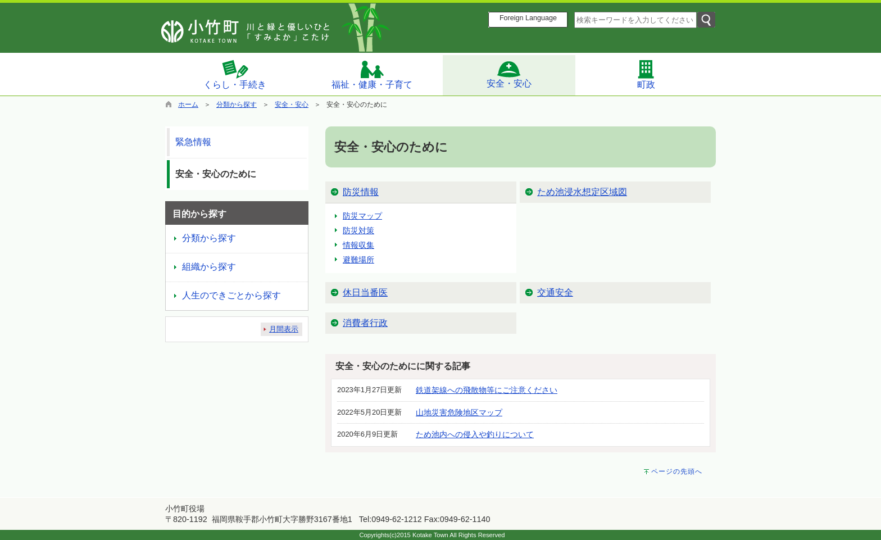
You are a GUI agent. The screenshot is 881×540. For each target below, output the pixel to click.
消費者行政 (365, 323)
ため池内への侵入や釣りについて (475, 434)
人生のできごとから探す (231, 295)
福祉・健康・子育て (371, 74)
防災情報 (361, 192)
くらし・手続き (234, 74)
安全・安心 (509, 74)
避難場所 (358, 259)
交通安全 (555, 292)
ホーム (188, 104)
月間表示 (283, 329)
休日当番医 (365, 292)
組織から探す (209, 266)
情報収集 (358, 244)
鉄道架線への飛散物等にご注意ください (486, 389)
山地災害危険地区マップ (459, 412)
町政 (646, 74)
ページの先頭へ (676, 471)
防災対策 (358, 230)
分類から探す (236, 104)
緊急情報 (193, 142)
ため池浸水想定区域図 (582, 192)
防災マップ (362, 215)
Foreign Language (528, 18)
